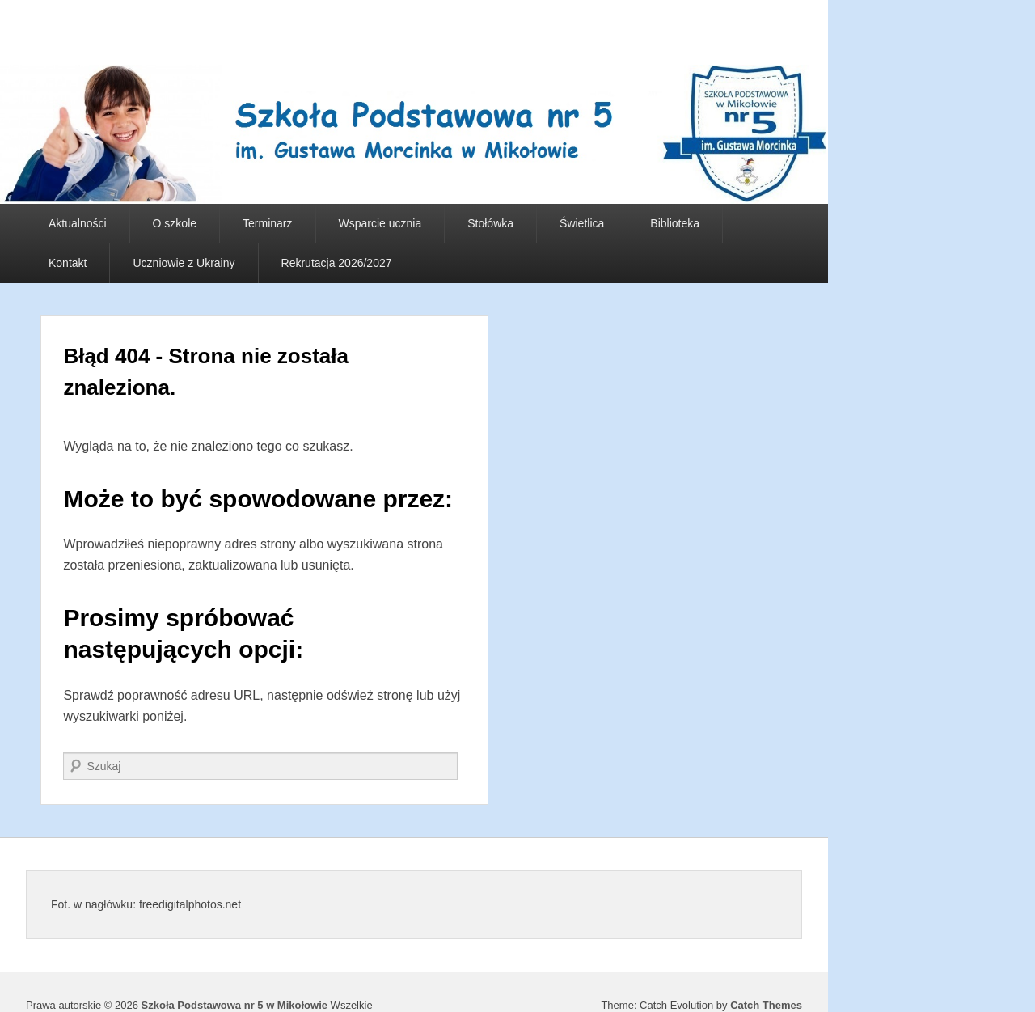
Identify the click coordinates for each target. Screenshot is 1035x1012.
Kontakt (68, 262)
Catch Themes (766, 1005)
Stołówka (490, 223)
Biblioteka (674, 223)
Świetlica (582, 223)
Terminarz (267, 223)
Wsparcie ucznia (380, 223)
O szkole (174, 223)
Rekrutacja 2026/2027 (336, 262)
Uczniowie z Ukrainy (183, 262)
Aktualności (78, 223)
